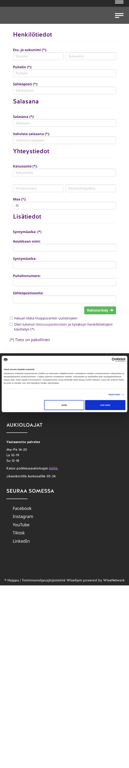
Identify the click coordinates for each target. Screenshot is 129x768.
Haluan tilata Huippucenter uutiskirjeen (45, 318)
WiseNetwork (114, 580)
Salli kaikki (105, 405)
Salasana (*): (23, 116)
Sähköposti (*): (25, 84)
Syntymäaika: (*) (27, 231)
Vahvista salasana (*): (31, 134)
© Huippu (11, 580)
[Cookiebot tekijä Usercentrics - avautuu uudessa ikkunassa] (106, 360)
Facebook (22, 508)
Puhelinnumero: (27, 275)
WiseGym (74, 580)
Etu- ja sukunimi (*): (30, 49)
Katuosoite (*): (25, 166)
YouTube (21, 525)
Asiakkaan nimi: (27, 241)
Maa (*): (19, 199)
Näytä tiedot (114, 394)
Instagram (23, 516)
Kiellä (64, 405)
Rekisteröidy (100, 310)
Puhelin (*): (22, 67)
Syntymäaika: (24, 258)
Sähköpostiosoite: (28, 293)
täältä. (54, 468)
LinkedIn (21, 541)
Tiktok (19, 533)
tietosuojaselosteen (51, 324)
